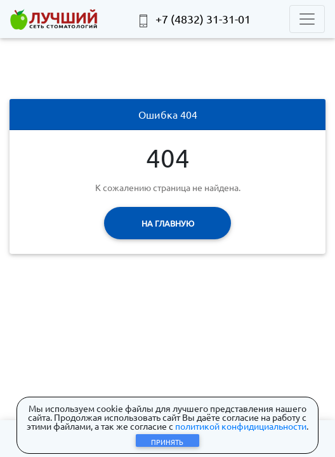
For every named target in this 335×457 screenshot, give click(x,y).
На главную (167, 223)
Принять (167, 442)
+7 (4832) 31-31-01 (193, 19)
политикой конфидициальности (240, 426)
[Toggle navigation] (307, 19)
